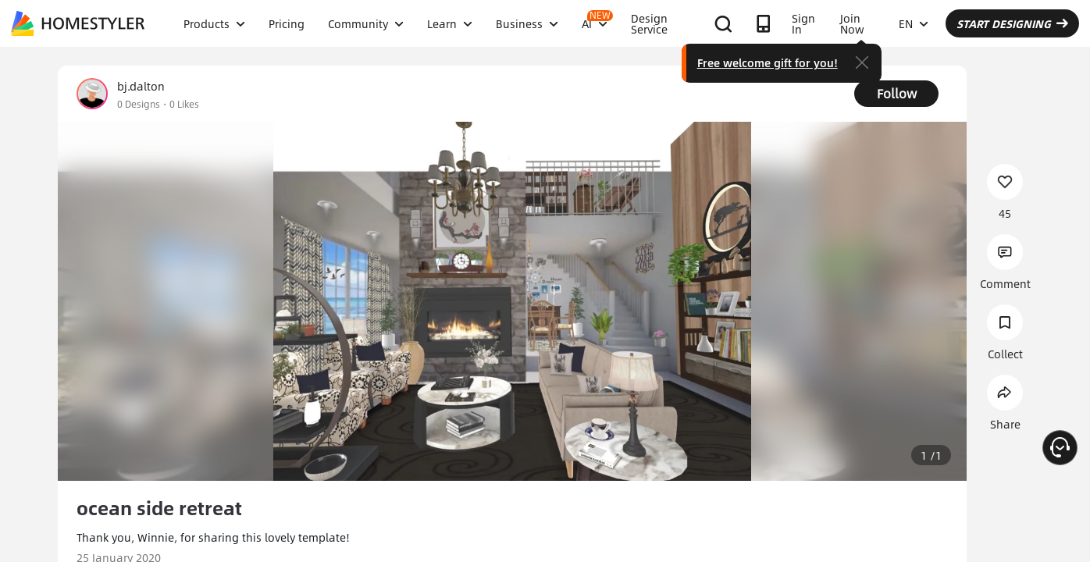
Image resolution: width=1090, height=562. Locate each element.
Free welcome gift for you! (767, 62)
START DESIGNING (1012, 23)
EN (913, 23)
